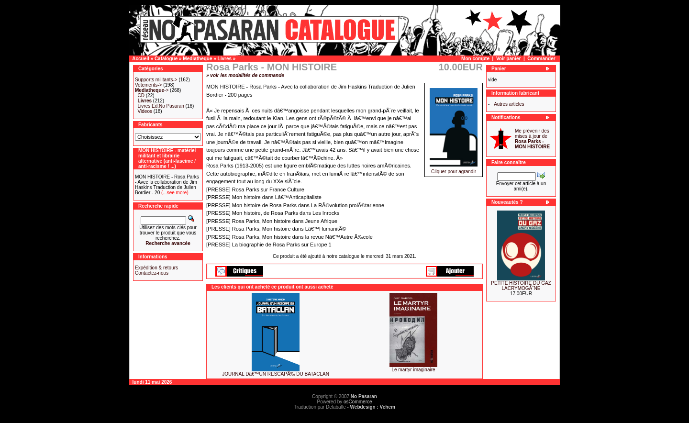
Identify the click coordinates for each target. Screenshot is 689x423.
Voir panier (508, 58)
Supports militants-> (156, 79)
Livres (225, 58)
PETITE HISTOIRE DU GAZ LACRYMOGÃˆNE (521, 285)
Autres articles (509, 104)
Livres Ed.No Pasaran (161, 106)
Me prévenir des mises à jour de (532, 138)
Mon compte (475, 58)
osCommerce (358, 401)
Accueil (140, 58)
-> (151, 90)
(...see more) (174, 192)
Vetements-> (148, 85)
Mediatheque (197, 58)
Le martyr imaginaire (413, 369)
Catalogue (166, 58)
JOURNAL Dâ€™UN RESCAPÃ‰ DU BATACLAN (275, 374)
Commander (541, 58)
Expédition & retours (156, 267)
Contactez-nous (151, 273)
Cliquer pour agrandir (454, 169)
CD (141, 95)
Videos (145, 111)
